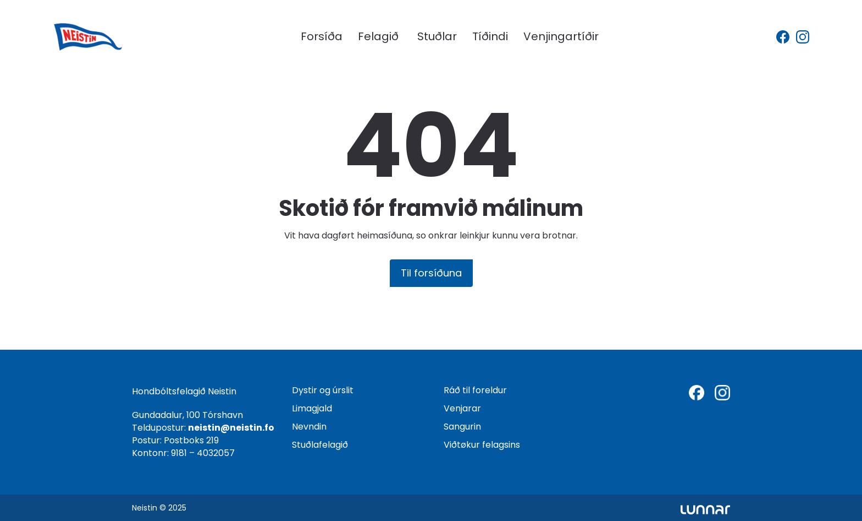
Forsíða (321, 36)
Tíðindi (490, 36)
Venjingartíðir (561, 36)
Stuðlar (437, 36)
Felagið (378, 36)
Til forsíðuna (431, 273)
